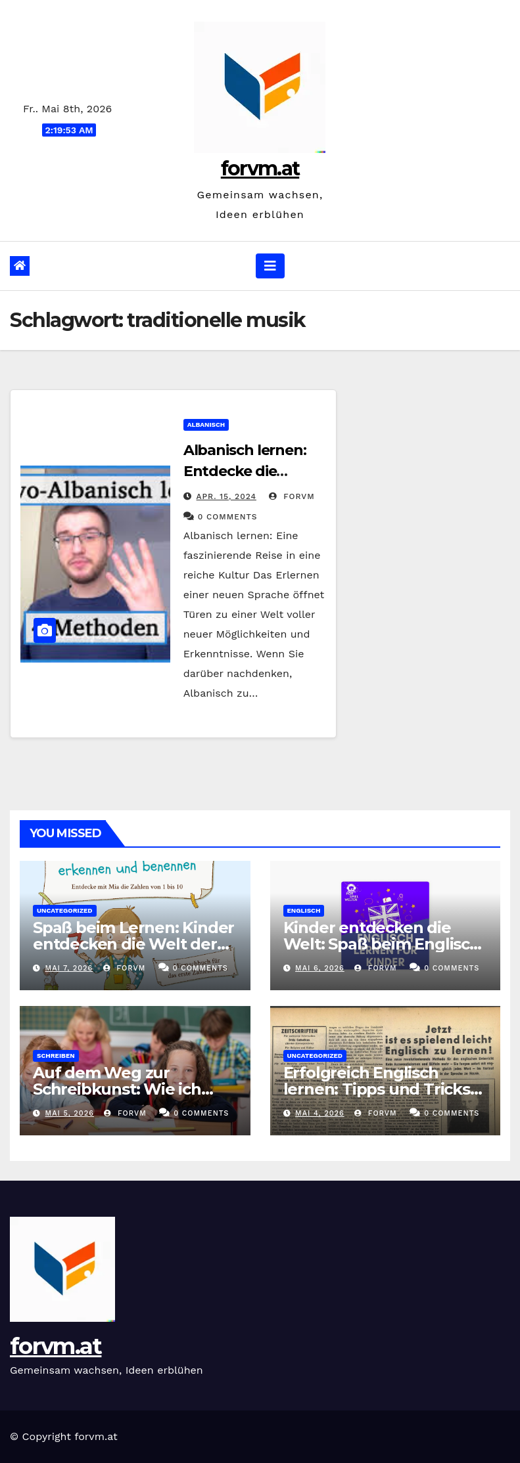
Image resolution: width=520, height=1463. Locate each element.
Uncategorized (65, 910)
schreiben (56, 1055)
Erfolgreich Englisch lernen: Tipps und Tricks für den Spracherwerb (376, 1089)
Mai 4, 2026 (319, 1113)
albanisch (206, 424)
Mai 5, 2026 (69, 1113)
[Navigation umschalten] (270, 265)
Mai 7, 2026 (69, 968)
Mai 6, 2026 (319, 968)
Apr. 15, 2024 (226, 496)
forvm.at (260, 168)
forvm (291, 496)
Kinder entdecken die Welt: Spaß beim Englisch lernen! (381, 944)
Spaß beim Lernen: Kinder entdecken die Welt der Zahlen (133, 944)
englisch (304, 910)
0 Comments (228, 516)
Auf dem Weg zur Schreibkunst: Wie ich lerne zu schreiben (117, 1089)
